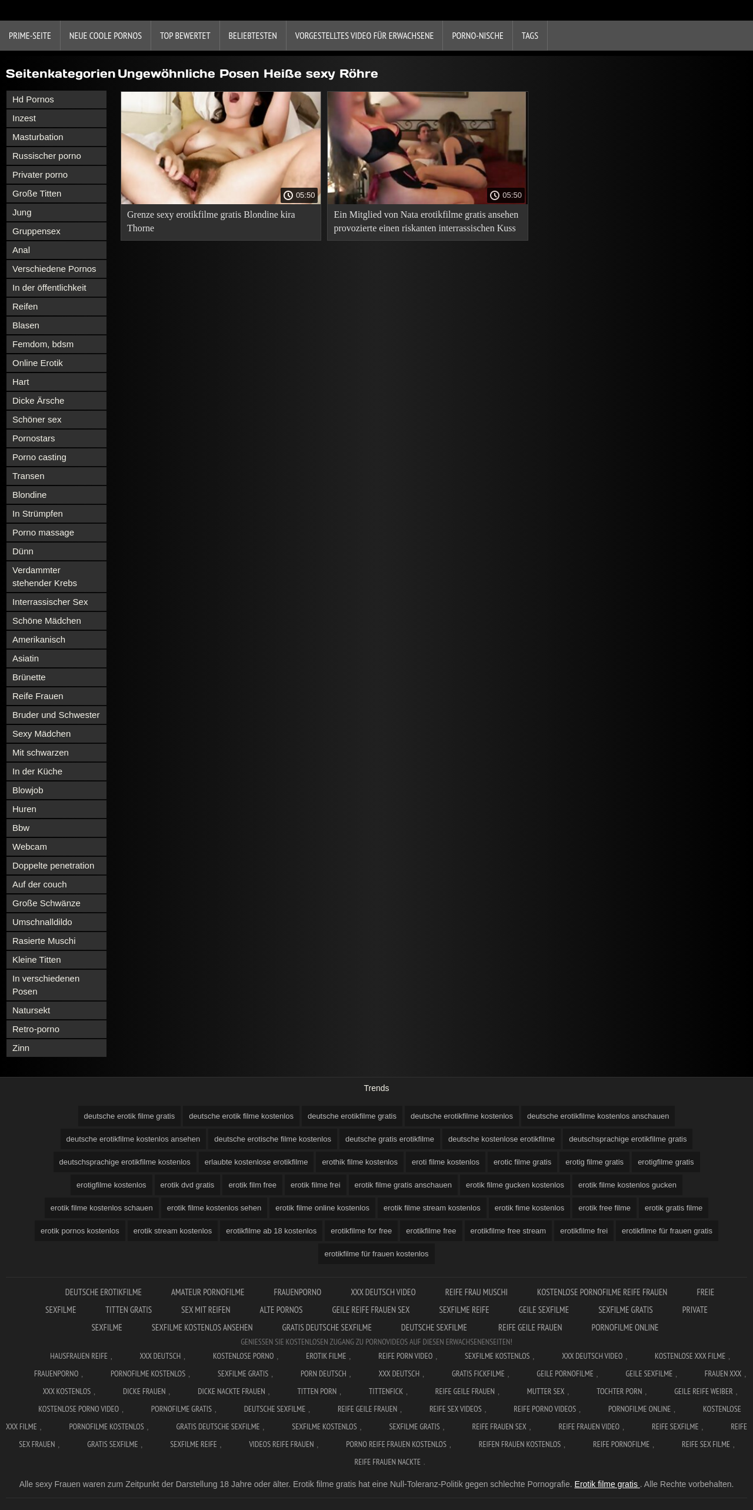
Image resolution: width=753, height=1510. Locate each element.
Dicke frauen (144, 1391)
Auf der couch (39, 884)
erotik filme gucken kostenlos (515, 1184)
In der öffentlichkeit (49, 287)
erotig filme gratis (594, 1162)
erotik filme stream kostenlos (432, 1207)
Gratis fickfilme (478, 1373)
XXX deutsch (399, 1373)
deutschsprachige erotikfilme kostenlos (125, 1162)
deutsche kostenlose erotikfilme (501, 1139)
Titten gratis (128, 1309)
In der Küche (37, 771)
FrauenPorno (297, 1292)
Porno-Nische (477, 35)
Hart (20, 382)
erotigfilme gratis (666, 1162)
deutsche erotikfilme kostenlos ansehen (133, 1139)
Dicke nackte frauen (231, 1391)
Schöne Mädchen (46, 621)
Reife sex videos (455, 1408)
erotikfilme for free (361, 1230)
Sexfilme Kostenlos (497, 1356)
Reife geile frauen (530, 1327)
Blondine (29, 495)
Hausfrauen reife (79, 1356)
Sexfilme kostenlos (324, 1426)
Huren (24, 809)
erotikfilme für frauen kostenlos (376, 1253)
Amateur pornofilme (207, 1292)
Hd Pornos (33, 99)
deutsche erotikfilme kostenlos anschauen (598, 1116)
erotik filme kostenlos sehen (214, 1207)
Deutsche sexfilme (435, 1327)
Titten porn (316, 1391)
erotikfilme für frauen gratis (667, 1230)
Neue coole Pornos (105, 35)
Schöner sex (36, 419)
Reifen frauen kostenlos (520, 1444)
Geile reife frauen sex (370, 1309)
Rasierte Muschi (44, 941)
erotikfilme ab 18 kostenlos (271, 1230)
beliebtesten (253, 35)
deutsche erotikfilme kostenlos (462, 1116)
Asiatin (25, 658)
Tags (530, 35)
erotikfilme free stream (509, 1230)
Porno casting (39, 457)
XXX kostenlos (67, 1391)
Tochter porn (619, 1391)
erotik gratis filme (673, 1207)
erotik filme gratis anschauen (403, 1184)
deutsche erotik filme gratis (129, 1116)
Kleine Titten (36, 959)
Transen (28, 476)
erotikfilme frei (584, 1230)
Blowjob (28, 790)
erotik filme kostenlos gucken (627, 1184)
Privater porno (40, 174)
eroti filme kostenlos (445, 1162)
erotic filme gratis (522, 1162)
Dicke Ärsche (38, 400)
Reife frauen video (588, 1426)
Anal (21, 250)
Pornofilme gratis (181, 1408)
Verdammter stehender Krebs (44, 576)
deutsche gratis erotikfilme (389, 1139)
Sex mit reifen (205, 1309)
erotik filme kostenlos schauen (102, 1207)
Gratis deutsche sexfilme (326, 1327)
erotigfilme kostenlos (111, 1184)
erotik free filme (604, 1207)
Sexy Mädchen (41, 734)
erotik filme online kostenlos (322, 1207)
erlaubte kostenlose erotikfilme (256, 1162)
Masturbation (38, 137)
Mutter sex (546, 1391)
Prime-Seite (30, 35)
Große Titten (36, 193)
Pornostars (33, 438)
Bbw (20, 828)
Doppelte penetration (53, 865)
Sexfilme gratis (625, 1309)
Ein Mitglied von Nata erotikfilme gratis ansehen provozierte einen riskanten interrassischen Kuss (426, 221)
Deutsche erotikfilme (103, 1292)
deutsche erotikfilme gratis (352, 1116)
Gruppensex (36, 231)
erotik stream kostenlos (173, 1230)
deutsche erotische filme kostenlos (272, 1139)
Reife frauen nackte (388, 1461)
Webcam (29, 847)
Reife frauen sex (499, 1426)
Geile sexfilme (544, 1309)
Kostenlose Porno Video (78, 1408)
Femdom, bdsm (43, 344)
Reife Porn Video (405, 1356)
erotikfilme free (431, 1230)
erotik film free (252, 1184)
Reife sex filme (706, 1444)
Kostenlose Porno (243, 1356)
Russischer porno (46, 156)
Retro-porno (35, 1029)
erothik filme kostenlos (360, 1162)
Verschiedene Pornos (54, 269)
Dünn (23, 551)
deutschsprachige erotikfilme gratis (628, 1139)
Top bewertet (185, 35)
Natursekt (31, 1010)
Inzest (24, 118)
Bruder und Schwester (55, 715)
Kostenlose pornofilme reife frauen (602, 1292)
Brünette (29, 677)
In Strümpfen (37, 513)
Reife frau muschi (476, 1292)
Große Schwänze (46, 903)
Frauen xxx (723, 1373)
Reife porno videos (545, 1408)
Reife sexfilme (675, 1426)
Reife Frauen (38, 696)
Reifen (25, 306)
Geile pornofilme (565, 1373)
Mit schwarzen (40, 752)
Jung (22, 212)
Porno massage (43, 532)
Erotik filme (326, 1356)
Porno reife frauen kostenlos (396, 1444)
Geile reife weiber (703, 1391)
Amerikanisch (38, 639)
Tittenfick (386, 1391)
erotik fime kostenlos (530, 1207)
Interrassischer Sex (50, 602)
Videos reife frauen (281, 1444)
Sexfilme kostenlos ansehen (202, 1327)
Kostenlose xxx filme (690, 1356)
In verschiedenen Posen (45, 984)
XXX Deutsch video (383, 1292)
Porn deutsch (323, 1373)
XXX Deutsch (160, 1356)
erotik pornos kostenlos (80, 1230)
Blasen (25, 325)
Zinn (20, 1048)
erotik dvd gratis (188, 1184)
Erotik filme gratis (607, 1484)
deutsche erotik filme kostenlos (241, 1116)
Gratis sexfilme (112, 1444)
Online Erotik (37, 363)
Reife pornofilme (621, 1444)
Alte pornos (281, 1309)
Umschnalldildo (42, 922)
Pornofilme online (625, 1327)
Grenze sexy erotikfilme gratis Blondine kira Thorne (211, 221)
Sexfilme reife (464, 1309)
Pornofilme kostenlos (148, 1373)
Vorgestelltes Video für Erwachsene (364, 35)
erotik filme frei (316, 1184)
